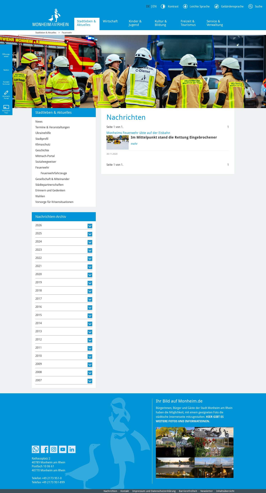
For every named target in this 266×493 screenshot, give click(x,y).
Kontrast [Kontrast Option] (173, 6)
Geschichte (42, 150)
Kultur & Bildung (161, 23)
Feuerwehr (67, 32)
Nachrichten (110, 491)
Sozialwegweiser (45, 161)
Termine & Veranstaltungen (52, 127)
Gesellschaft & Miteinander (52, 179)
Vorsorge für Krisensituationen (54, 202)
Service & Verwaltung (215, 23)
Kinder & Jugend (135, 23)
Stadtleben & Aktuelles (86, 23)
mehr (134, 143)
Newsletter (206, 491)
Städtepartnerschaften (49, 184)
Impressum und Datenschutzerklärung (154, 491)
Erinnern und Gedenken (50, 190)
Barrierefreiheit (188, 491)
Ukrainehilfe (43, 133)
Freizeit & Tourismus (188, 23)
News (38, 121)
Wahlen (40, 196)
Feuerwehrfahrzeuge (54, 173)
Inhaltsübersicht (225, 491)
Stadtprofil (41, 139)
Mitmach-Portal (45, 156)
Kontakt (124, 491)
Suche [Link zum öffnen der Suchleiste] (258, 6)
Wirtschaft (110, 21)
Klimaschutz (42, 144)
